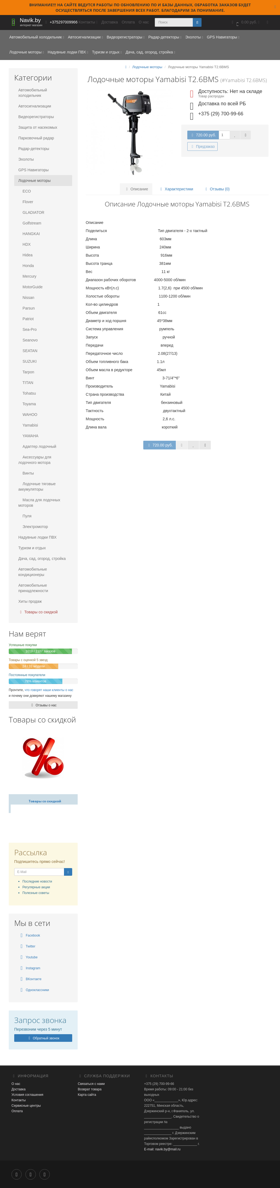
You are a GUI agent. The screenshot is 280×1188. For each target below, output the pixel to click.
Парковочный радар (36, 138)
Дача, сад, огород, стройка (150, 52)
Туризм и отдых (107, 52)
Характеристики (176, 189)
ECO (24, 191)
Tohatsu (27, 393)
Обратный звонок (43, 1038)
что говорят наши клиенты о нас (49, 690)
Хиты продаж (30, 601)
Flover (25, 202)
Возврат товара (90, 1089)
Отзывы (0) (216, 189)
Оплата (128, 22)
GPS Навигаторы (223, 37)
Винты (26, 473)
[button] (245, 22)
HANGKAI (29, 234)
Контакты (18, 1100)
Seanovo (28, 340)
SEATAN (27, 351)
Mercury (27, 276)
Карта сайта (87, 1095)
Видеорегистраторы (125, 37)
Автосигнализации (85, 37)
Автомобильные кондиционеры (32, 572)
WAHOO (27, 414)
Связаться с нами (91, 1084)
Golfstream (29, 223)
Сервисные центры (26, 1106)
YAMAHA (28, 436)
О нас (144, 22)
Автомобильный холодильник (36, 37)
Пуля (24, 516)
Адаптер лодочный (37, 446)
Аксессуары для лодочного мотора (34, 460)
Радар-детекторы (164, 37)
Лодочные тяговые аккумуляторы (37, 486)
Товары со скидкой (38, 612)
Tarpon (26, 372)
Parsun (26, 308)
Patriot (26, 319)
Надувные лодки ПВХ (68, 52)
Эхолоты (194, 37)
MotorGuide (30, 287)
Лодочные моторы (26, 52)
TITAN (25, 382)
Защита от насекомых (37, 127)
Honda (26, 265)
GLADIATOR (31, 212)
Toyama (27, 404)
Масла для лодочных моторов (39, 503)
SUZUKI (27, 361)
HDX (24, 244)
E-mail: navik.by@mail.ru (162, 1149)
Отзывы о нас (43, 705)
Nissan (26, 297)
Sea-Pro (27, 329)
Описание (136, 189)
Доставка (109, 22)
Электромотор (33, 526)
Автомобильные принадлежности (33, 588)
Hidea (25, 255)
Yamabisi (28, 425)
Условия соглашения (27, 1095)
